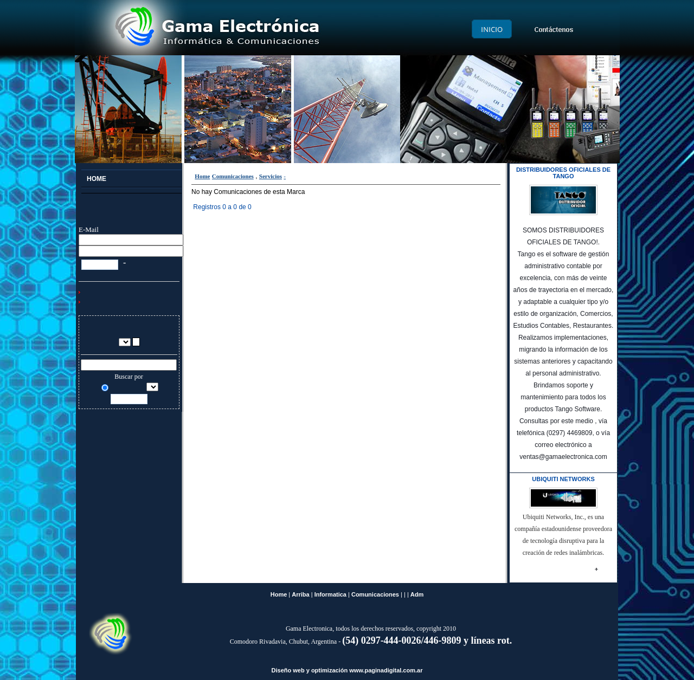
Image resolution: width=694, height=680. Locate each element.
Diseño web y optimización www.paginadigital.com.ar (347, 670)
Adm (416, 594)
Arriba (300, 594)
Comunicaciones (233, 176)
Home (202, 176)
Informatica (330, 594)
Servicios (270, 176)
